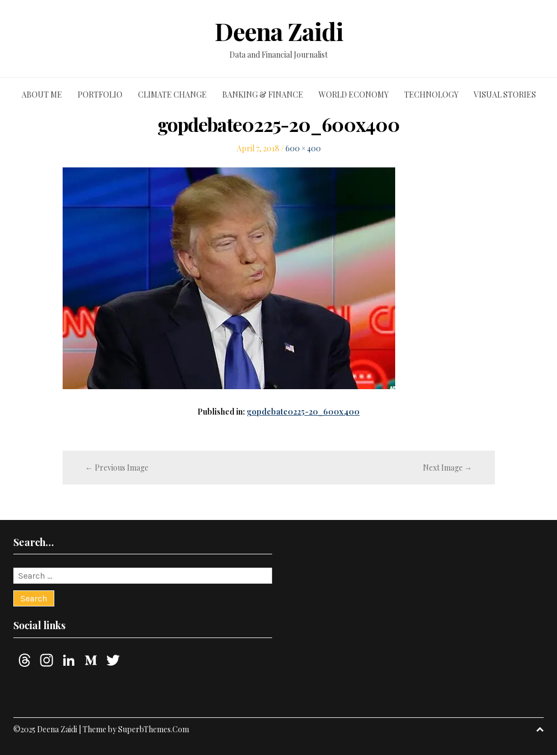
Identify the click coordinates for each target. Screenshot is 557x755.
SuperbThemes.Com (153, 729)
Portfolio (100, 94)
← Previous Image (117, 467)
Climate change (172, 94)
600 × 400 (303, 148)
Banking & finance (262, 94)
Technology (431, 94)
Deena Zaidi (278, 31)
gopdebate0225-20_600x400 (303, 411)
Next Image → (447, 467)
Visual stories (505, 94)
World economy (354, 94)
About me (42, 94)
